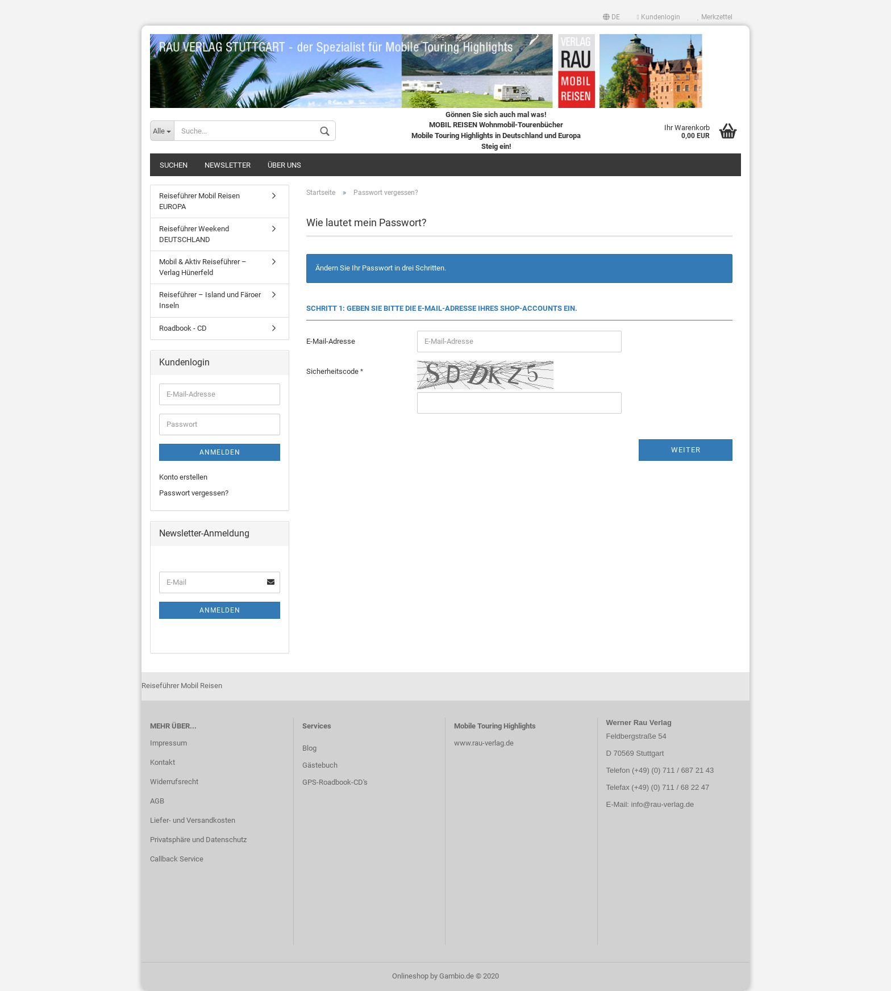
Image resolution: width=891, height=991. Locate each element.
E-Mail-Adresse (330, 341)
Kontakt (162, 762)
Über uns (284, 165)
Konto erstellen (183, 477)
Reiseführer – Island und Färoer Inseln (210, 300)
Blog (309, 748)
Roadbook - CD (183, 328)
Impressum (168, 743)
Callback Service (176, 859)
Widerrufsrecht (174, 781)
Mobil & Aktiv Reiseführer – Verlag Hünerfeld (203, 267)
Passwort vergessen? (193, 493)
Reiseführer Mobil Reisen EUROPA (199, 201)
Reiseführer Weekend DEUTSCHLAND (194, 234)
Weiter (686, 449)
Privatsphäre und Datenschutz (198, 839)
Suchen (174, 165)
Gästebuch (320, 765)
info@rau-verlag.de (661, 804)
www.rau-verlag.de (484, 743)
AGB (157, 801)
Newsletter (228, 165)
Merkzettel (714, 17)
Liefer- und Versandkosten (192, 820)
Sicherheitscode (333, 371)
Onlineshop (410, 976)
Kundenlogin (658, 17)
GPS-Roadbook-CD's (335, 782)
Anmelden (219, 452)
